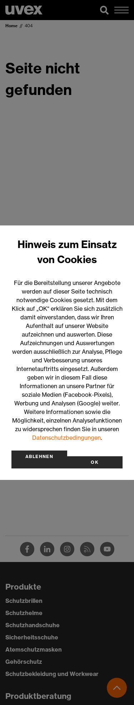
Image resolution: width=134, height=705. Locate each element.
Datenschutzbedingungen (66, 437)
